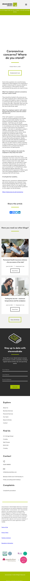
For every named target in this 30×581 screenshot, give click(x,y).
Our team (5, 417)
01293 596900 (7, 464)
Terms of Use (5, 527)
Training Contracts (6, 538)
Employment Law (15, 73)
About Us (5, 407)
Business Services (8, 410)
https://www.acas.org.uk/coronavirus (12, 192)
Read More (15, 270)
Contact (5, 423)
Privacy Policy (5, 532)
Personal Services (8, 414)
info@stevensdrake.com (10, 472)
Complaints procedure (9, 490)
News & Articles (7, 420)
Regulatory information (7, 543)
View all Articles (15, 319)
